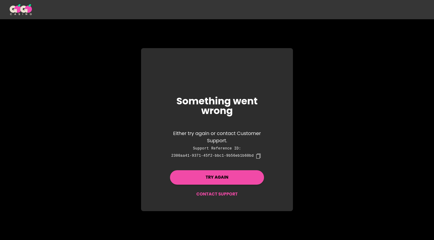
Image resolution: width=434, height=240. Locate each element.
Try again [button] (217, 177)
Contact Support (216, 194)
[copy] (258, 156)
